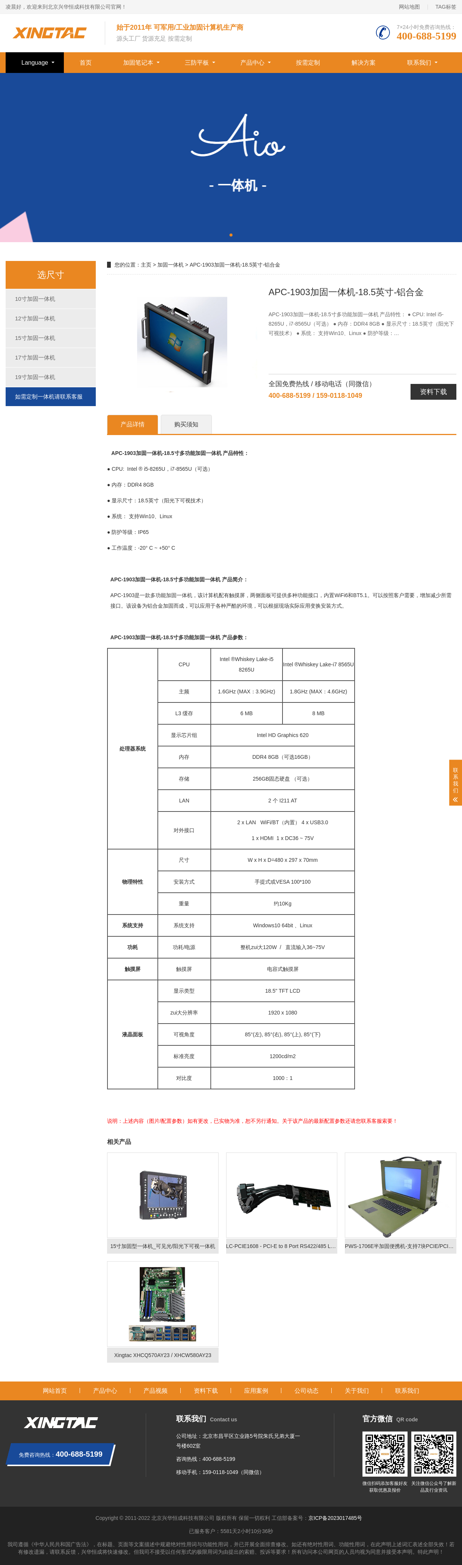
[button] (231, 235)
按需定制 (308, 62)
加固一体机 (170, 265)
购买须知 (186, 424)
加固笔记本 (138, 62)
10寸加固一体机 (35, 299)
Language (34, 62)
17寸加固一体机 (35, 357)
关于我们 (357, 1391)
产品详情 (133, 424)
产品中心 (252, 62)
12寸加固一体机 (35, 318)
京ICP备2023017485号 (335, 1518)
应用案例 (256, 1391)
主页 (146, 265)
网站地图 (409, 7)
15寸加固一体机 (35, 338)
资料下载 (433, 392)
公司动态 (306, 1391)
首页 (86, 62)
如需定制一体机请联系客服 (49, 396)
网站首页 (55, 1391)
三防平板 (197, 62)
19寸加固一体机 (35, 377)
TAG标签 (445, 7)
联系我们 (419, 62)
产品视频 (155, 1391)
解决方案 (364, 62)
